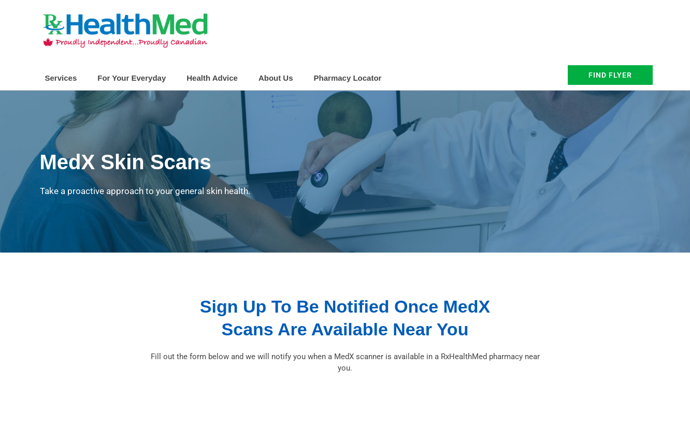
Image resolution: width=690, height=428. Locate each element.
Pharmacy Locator (348, 77)
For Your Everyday (131, 77)
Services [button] (61, 77)
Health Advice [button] (212, 77)
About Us (275, 77)
